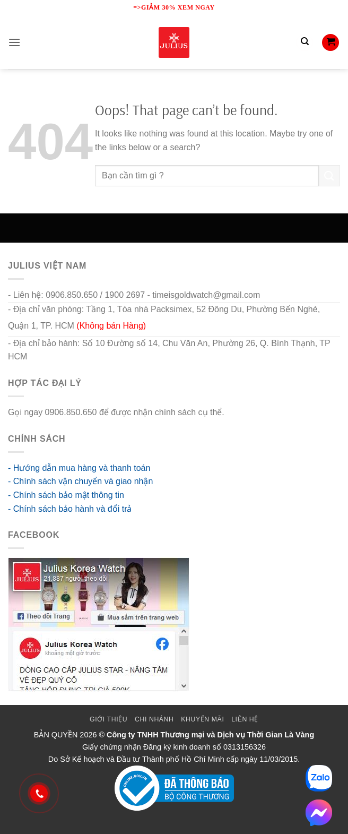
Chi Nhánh (154, 719)
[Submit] (329, 175)
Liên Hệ (244, 719)
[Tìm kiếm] (304, 42)
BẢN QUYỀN (56, 734)
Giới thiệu (108, 719)
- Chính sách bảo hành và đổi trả (70, 508)
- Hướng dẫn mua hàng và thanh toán (79, 467)
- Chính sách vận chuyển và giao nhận (80, 481)
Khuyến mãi (202, 719)
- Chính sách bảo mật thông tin (66, 495)
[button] (14, 42)
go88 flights (248, 412)
